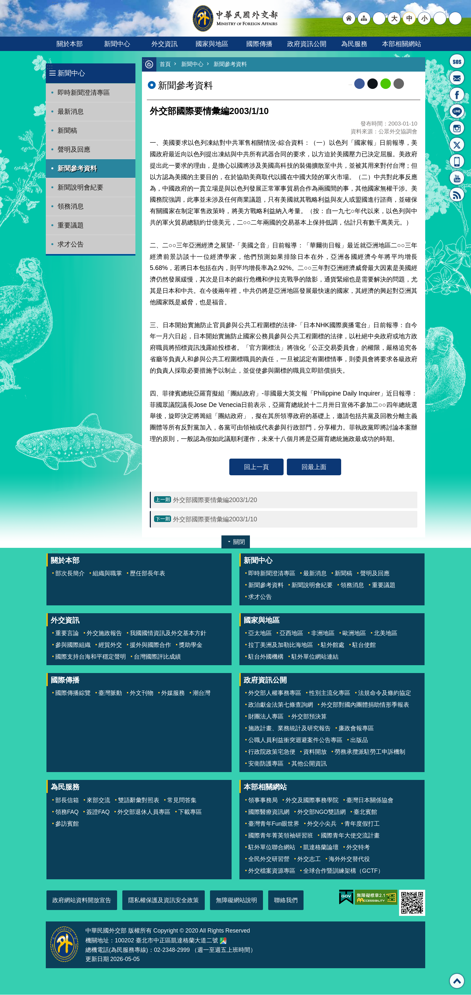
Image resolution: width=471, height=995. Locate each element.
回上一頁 (256, 467)
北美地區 (385, 633)
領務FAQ (66, 812)
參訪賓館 (67, 824)
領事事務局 (263, 800)
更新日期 (97, 959)
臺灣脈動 (110, 693)
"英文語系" (379, 18)
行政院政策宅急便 (271, 752)
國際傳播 (259, 43)
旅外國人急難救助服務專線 (456, 61)
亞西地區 (291, 633)
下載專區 (190, 812)
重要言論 (67, 633)
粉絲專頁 (456, 94)
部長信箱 (456, 78)
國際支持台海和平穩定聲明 (90, 657)
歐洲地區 (354, 633)
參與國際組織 (73, 645)
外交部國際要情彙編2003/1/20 (215, 500)
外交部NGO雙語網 (321, 812)
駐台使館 (364, 645)
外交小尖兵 (322, 824)
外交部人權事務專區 (274, 693)
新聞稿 (67, 130)
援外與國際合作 (150, 645)
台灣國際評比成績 (157, 657)
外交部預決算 (309, 717)
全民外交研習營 (268, 859)
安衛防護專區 (266, 764)
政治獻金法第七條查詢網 (280, 705)
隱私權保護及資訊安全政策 (163, 900)
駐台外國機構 (266, 657)
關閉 (239, 542)
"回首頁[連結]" (349, 18)
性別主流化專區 (329, 693)
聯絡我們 (286, 900)
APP (456, 161)
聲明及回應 (74, 149)
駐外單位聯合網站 (271, 847)
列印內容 (412, 84)
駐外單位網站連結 (315, 657)
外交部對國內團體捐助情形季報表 (365, 705)
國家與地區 (212, 43)
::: (49, 66)
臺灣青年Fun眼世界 (273, 824)
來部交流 (98, 800)
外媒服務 (173, 693)
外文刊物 (141, 693)
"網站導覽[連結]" (364, 18)
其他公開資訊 (309, 764)
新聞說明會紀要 (80, 187)
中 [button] (409, 18)
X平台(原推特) (456, 144)
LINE (456, 111)
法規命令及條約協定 (384, 693)
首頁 (165, 64)
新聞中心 (117, 43)
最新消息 (71, 111)
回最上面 (314, 467)
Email (398, 84)
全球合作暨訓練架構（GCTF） (343, 871)
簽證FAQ (98, 812)
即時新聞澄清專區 (84, 92)
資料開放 (315, 752)
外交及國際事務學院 (312, 800)
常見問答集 (182, 800)
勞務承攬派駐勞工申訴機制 (370, 752)
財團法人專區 (266, 717)
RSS (456, 194)
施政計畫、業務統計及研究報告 (289, 728)
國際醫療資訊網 (268, 812)
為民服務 (354, 43)
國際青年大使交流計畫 (350, 836)
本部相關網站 (401, 43)
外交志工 (309, 859)
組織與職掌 (107, 573)
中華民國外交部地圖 (223, 941)
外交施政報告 (104, 633)
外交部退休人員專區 (143, 812)
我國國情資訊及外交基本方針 (168, 633)
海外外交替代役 (349, 859)
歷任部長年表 (147, 573)
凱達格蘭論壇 (321, 847)
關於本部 (70, 43)
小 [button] (424, 18)
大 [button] (394, 18)
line (385, 84)
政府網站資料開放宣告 (81, 900)
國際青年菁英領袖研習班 (280, 836)
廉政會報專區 (356, 728)
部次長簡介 (70, 573)
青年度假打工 (362, 824)
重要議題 (71, 225)
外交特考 (358, 847)
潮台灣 (201, 693)
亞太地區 (260, 633)
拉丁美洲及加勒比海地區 (280, 645)
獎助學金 (190, 645)
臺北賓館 (365, 812)
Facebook (359, 84)
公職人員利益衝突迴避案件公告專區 (295, 740)
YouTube (456, 178)
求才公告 (71, 244)
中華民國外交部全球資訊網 (235, 18)
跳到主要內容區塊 (3, 3)
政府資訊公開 (306, 43)
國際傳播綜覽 (73, 693)
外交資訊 (164, 43)
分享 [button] (439, 18)
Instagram (456, 128)
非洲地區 (323, 633)
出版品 (359, 740)
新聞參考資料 (77, 168)
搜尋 (455, 18)
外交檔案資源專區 (271, 871)
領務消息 (71, 206)
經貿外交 (110, 645)
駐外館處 (332, 645)
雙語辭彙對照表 (138, 800)
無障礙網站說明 (236, 900)
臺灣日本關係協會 (369, 800)
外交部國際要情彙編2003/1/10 (215, 519)
